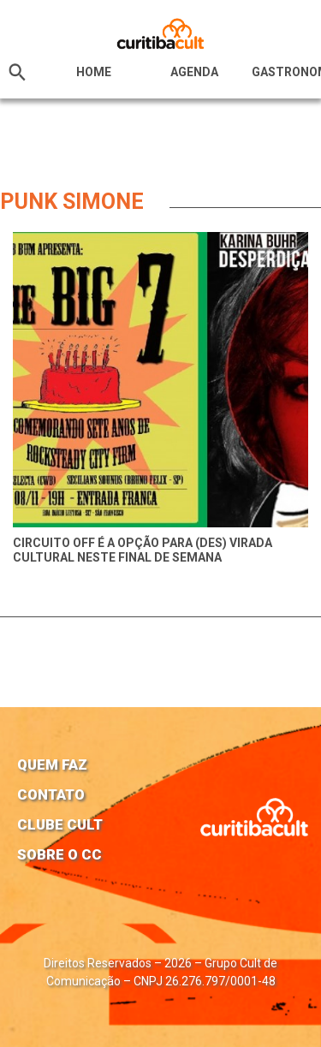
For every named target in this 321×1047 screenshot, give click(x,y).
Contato (51, 794)
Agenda (194, 72)
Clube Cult (60, 824)
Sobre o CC (59, 854)
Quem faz (52, 764)
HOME (93, 72)
